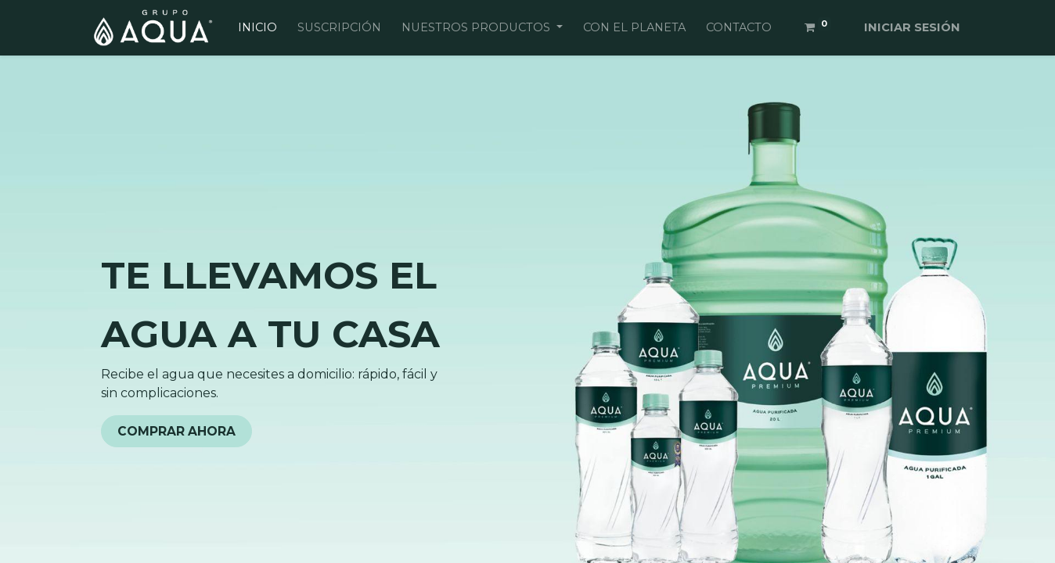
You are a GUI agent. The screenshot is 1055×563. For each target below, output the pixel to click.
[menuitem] (257, 28)
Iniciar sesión (912, 27)
